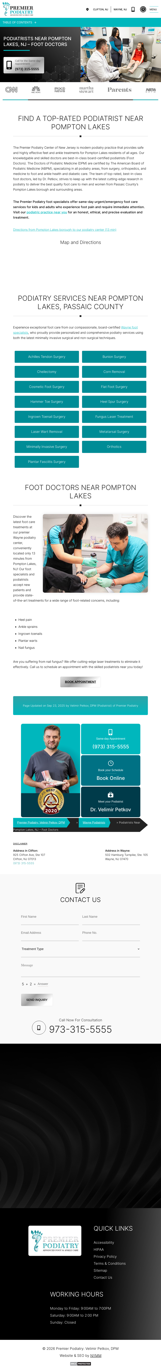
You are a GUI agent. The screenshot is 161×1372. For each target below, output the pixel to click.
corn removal (114, 372)
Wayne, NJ (120, 9)
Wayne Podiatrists (94, 822)
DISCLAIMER (20, 843)
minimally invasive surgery (46, 447)
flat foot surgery (114, 387)
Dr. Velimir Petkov (111, 806)
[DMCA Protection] (81, 1364)
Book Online (143, 9)
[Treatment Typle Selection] (80, 949)
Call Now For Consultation (80, 1026)
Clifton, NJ (100, 9)
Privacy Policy (105, 1256)
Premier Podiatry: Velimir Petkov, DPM (41, 822)
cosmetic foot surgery (46, 387)
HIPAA (99, 1249)
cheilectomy (46, 372)
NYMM (96, 1355)
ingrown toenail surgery (46, 417)
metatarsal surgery (114, 431)
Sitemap (100, 1270)
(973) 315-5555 (133, 9)
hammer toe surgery (46, 402)
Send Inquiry (37, 999)
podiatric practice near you (47, 212)
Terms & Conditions (110, 1263)
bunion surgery (114, 357)
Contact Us (103, 1277)
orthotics (114, 447)
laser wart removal (46, 431)
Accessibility (104, 1242)
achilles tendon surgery (46, 357)
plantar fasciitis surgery (46, 462)
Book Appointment (80, 681)
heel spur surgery (114, 402)
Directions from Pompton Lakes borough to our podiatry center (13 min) (64, 230)
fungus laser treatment (114, 417)
